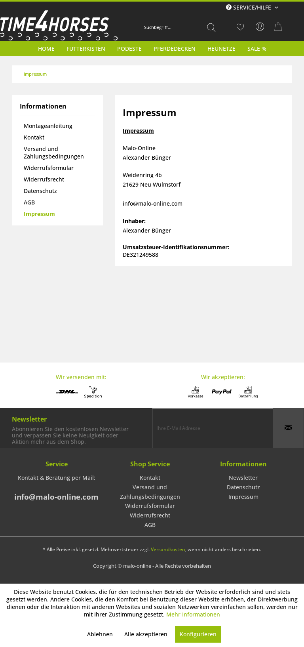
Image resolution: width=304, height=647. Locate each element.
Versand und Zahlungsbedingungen (54, 152)
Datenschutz (40, 191)
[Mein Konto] (260, 27)
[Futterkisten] (86, 48)
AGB (29, 202)
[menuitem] (180, 27)
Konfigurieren (198, 634)
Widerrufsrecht (44, 179)
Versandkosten (168, 549)
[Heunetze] (221, 48)
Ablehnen (100, 634)
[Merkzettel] (241, 27)
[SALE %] (256, 48)
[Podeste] (129, 48)
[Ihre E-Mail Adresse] (213, 428)
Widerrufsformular (49, 168)
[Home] (46, 48)
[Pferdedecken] (174, 48)
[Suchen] (211, 27)
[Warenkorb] (279, 27)
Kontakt (34, 137)
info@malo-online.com (56, 497)
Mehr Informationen (193, 614)
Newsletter (243, 477)
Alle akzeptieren (145, 634)
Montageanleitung (48, 126)
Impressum (39, 214)
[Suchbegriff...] (180, 27)
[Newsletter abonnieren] (288, 428)
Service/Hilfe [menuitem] (249, 7)
